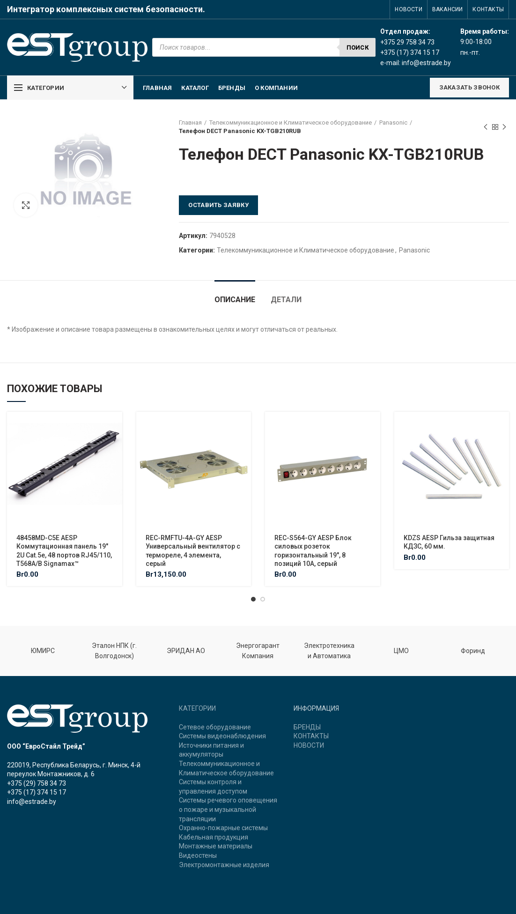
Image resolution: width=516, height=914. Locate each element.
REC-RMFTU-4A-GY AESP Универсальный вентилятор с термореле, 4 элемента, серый (193, 550)
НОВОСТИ (309, 745)
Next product (504, 127)
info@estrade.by (426, 63)
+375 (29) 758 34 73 (36, 783)
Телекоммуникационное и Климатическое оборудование (290, 122)
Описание (234, 299)
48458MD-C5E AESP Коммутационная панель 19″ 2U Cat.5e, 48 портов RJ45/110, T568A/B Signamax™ (64, 550)
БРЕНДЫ (307, 727)
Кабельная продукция (213, 837)
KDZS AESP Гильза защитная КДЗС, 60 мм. (449, 542)
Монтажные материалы (215, 846)
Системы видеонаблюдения (222, 736)
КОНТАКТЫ (311, 736)
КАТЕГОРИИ (197, 708)
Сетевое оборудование (215, 727)
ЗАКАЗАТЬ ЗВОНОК (469, 87)
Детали (286, 299)
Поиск (357, 47)
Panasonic (393, 122)
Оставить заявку (218, 204)
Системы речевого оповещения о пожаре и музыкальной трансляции (228, 809)
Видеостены (198, 855)
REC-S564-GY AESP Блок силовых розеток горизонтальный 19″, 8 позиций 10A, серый (313, 550)
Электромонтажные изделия (224, 865)
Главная (190, 122)
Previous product (485, 127)
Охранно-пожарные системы (223, 828)
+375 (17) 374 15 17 (36, 792)
